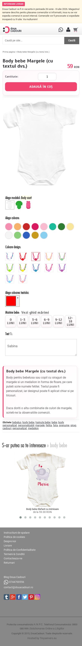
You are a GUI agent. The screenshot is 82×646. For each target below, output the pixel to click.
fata (55, 425)
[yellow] (23, 264)
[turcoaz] (52, 226)
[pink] (36, 253)
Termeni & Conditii (14, 554)
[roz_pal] (43, 226)
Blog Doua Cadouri (14, 577)
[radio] (10, 321)
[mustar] (35, 235)
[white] (10, 253)
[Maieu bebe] (29, 201)
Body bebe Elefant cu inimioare (42, 509)
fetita (49, 425)
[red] (23, 253)
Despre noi (10, 541)
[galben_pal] (70, 226)
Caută (71, 40)
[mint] (62, 253)
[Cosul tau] (75, 30)
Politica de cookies (14, 536)
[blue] (36, 264)
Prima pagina (9, 52)
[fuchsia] (35, 226)
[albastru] (26, 235)
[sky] (10, 276)
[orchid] (62, 264)
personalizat (20, 428)
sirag (73, 425)
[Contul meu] (68, 30)
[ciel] (43, 235)
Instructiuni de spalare (17, 532)
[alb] (8, 235)
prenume (64, 425)
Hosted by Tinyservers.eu (42, 638)
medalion (33, 428)
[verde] (61, 226)
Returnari (9, 562)
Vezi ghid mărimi (35, 313)
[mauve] (49, 264)
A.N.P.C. (38, 624)
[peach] (23, 276)
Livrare (8, 545)
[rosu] (26, 226)
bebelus (16, 422)
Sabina (41, 347)
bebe (54, 422)
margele (40, 425)
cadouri (7, 428)
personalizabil (26, 425)
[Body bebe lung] (20, 201)
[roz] (8, 226)
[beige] (49, 253)
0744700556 (14, 582)
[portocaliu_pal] (17, 226)
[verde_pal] (17, 235)
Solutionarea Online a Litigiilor (47, 628)
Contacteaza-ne (13, 558)
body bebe (28, 422)
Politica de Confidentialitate (19, 549)
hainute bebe (42, 422)
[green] (10, 264)
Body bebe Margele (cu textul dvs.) (33, 52)
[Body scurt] (10, 201)
